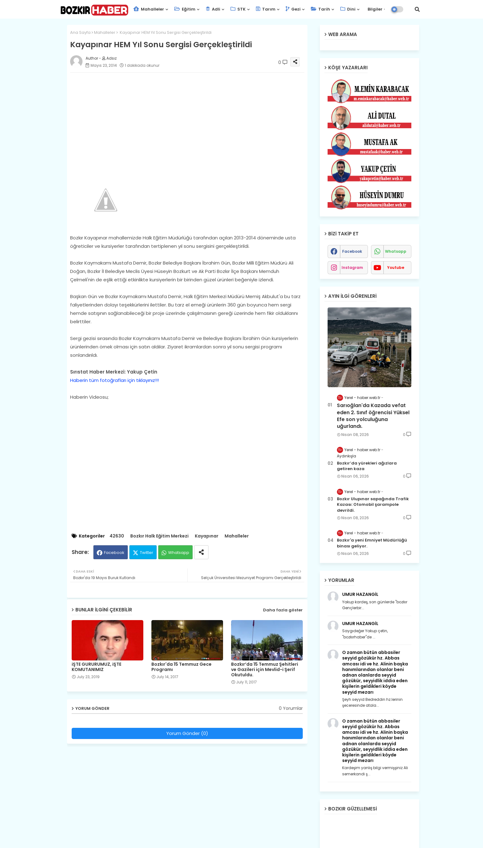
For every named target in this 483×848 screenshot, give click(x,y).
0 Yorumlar (291, 708)
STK (238, 9)
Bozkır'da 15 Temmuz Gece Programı (181, 667)
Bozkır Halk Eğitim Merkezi (159, 536)
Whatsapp (178, 553)
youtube (395, 267)
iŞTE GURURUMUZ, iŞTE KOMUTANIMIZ (96, 667)
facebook (352, 251)
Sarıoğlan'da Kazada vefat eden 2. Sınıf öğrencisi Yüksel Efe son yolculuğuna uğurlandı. (373, 416)
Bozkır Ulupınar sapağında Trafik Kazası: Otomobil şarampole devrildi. (373, 504)
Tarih (320, 9)
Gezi (293, 9)
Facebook (114, 553)
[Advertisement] (193, 120)
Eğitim (184, 9)
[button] (417, 9)
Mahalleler (148, 9)
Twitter (146, 553)
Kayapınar (206, 536)
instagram (352, 267)
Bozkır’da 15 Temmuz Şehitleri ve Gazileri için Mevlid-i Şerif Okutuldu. (264, 670)
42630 (117, 536)
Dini (348, 9)
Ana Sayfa (80, 32)
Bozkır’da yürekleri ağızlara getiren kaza (367, 466)
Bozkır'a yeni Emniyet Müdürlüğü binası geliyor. (372, 543)
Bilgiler (374, 9)
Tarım (265, 9)
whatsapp (395, 251)
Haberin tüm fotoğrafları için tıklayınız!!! (114, 380)
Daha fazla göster (283, 610)
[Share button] (201, 552)
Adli (213, 9)
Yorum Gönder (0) (187, 733)
